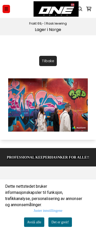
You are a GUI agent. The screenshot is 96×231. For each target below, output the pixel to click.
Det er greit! (60, 222)
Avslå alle (34, 222)
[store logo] (50, 9)
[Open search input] (80, 9)
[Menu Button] (6, 9)
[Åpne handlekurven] (88, 9)
